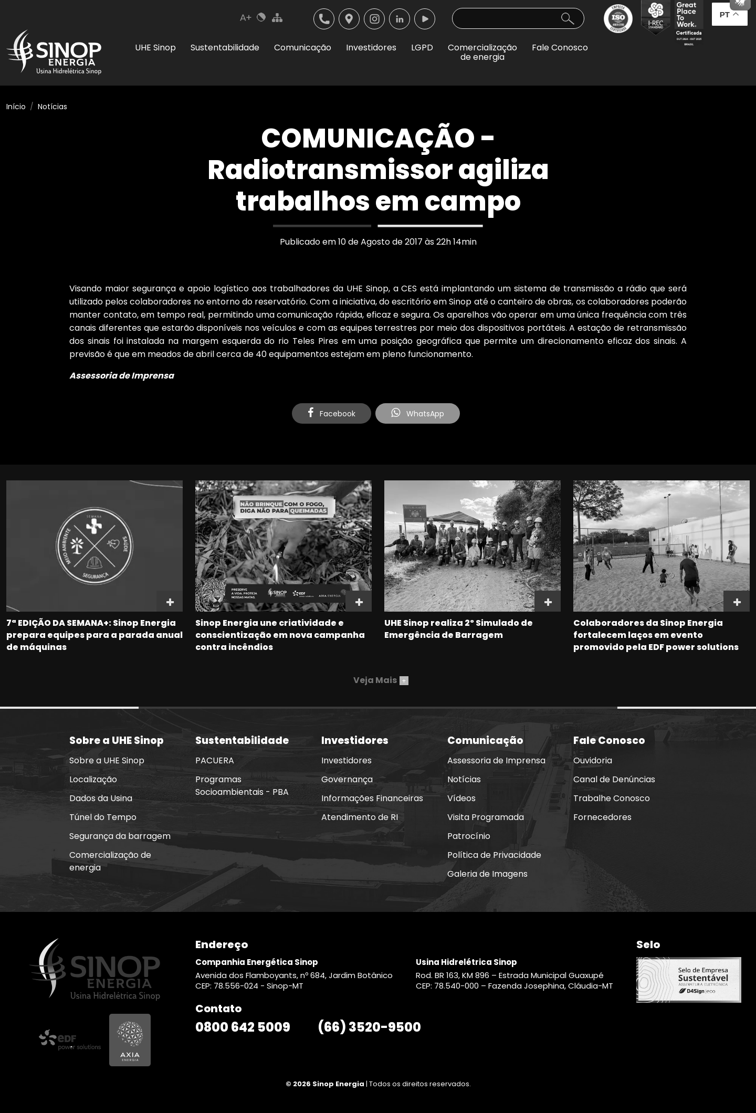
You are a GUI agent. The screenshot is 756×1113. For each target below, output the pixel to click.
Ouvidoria (592, 760)
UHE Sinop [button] (155, 47)
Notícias (52, 106)
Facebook (331, 413)
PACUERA (214, 760)
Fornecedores (602, 817)
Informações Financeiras (372, 798)
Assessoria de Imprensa (496, 760)
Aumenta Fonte (245, 17)
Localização (349, 18)
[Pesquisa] (518, 18)
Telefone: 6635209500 (323, 18)
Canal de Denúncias (614, 779)
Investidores (346, 760)
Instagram (374, 18)
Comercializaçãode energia (482, 52)
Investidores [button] (371, 47)
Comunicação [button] (302, 47)
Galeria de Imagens (487, 874)
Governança (347, 779)
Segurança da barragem (120, 836)
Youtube (424, 18)
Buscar (567, 18)
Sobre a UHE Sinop (106, 760)
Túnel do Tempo (102, 817)
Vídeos (461, 798)
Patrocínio (468, 836)
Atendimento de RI (359, 817)
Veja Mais (380, 680)
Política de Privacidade (494, 855)
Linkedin (399, 18)
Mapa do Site (277, 17)
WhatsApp (417, 413)
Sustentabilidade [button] (225, 47)
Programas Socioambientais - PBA (242, 785)
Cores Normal (261, 17)
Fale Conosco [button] (560, 47)
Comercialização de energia (110, 861)
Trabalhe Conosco (611, 798)
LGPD (422, 47)
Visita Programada (485, 817)
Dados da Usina (100, 798)
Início (16, 106)
